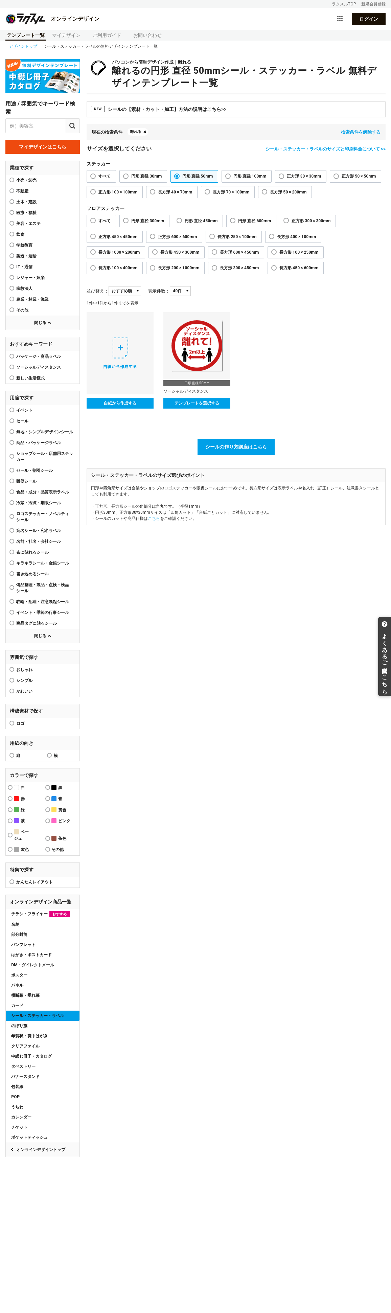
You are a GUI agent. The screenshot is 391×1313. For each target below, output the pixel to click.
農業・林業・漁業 (32, 299)
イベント (24, 410)
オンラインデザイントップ (41, 1149)
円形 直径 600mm (254, 220)
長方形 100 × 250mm (298, 252)
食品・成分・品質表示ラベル (42, 492)
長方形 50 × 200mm (288, 192)
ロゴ (20, 723)
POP (15, 1097)
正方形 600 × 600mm (177, 236)
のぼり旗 (19, 1025)
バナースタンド (25, 1076)
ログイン (368, 19)
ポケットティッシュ (29, 1137)
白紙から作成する (120, 403)
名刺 (15, 924)
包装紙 (17, 1086)
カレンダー (21, 1117)
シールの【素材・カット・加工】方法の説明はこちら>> (159, 109)
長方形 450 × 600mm (298, 268)
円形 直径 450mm (201, 220)
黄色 (58, 809)
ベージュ (21, 835)
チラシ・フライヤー (40, 914)
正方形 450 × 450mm (117, 236)
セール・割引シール (34, 470)
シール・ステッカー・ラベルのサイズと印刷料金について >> (326, 149)
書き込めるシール (32, 574)
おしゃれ (24, 669)
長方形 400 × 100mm (296, 236)
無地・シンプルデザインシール (44, 432)
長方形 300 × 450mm (239, 268)
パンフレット (23, 944)
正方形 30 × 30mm (304, 176)
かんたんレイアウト (34, 882)
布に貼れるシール (32, 552)
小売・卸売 (26, 180)
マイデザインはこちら (42, 146)
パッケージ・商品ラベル (38, 356)
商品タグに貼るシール (36, 623)
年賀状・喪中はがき (29, 1036)
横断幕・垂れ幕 (25, 995)
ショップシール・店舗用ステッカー (44, 456)
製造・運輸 (26, 256)
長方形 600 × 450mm (239, 252)
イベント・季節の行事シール (42, 612)
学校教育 (24, 245)
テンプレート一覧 (26, 35)
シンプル (24, 680)
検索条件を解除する (361, 132)
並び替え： (98, 291)
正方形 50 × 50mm (359, 176)
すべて (104, 176)
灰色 (21, 849)
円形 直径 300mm (147, 220)
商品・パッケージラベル (38, 442)
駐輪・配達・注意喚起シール (42, 601)
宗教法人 (24, 288)
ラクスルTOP (344, 4)
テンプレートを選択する (197, 403)
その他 (22, 310)
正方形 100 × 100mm (117, 192)
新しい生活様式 (30, 378)
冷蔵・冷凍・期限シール (38, 503)
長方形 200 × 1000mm (178, 268)
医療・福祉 (26, 212)
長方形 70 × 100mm (231, 192)
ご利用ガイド (107, 35)
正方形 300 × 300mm (311, 220)
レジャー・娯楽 (30, 277)
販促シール (26, 481)
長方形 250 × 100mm (236, 236)
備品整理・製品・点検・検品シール (42, 587)
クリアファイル (25, 1046)
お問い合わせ (147, 35)
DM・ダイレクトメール (32, 965)
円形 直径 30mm (146, 176)
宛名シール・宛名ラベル (38, 530)
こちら (154, 518)
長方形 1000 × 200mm (119, 252)
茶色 (58, 838)
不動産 (22, 191)
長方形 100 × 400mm (117, 268)
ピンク (60, 820)
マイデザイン (66, 35)
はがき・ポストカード (31, 954)
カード (17, 1005)
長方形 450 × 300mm (179, 252)
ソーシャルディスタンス (38, 367)
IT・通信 (24, 266)
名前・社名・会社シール (38, 541)
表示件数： (159, 291)
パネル (17, 985)
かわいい (24, 691)
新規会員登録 (373, 4)
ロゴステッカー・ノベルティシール (42, 516)
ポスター (19, 975)
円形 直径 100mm (249, 176)
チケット (19, 1127)
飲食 (20, 234)
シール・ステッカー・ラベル (37, 1015)
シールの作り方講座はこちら (236, 447)
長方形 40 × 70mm (175, 192)
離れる (135, 132)
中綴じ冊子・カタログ (31, 1056)
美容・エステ (28, 223)
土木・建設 (26, 202)
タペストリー (23, 1066)
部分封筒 (19, 934)
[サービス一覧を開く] (339, 19)
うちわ (17, 1107)
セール (22, 421)
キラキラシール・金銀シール (42, 563)
